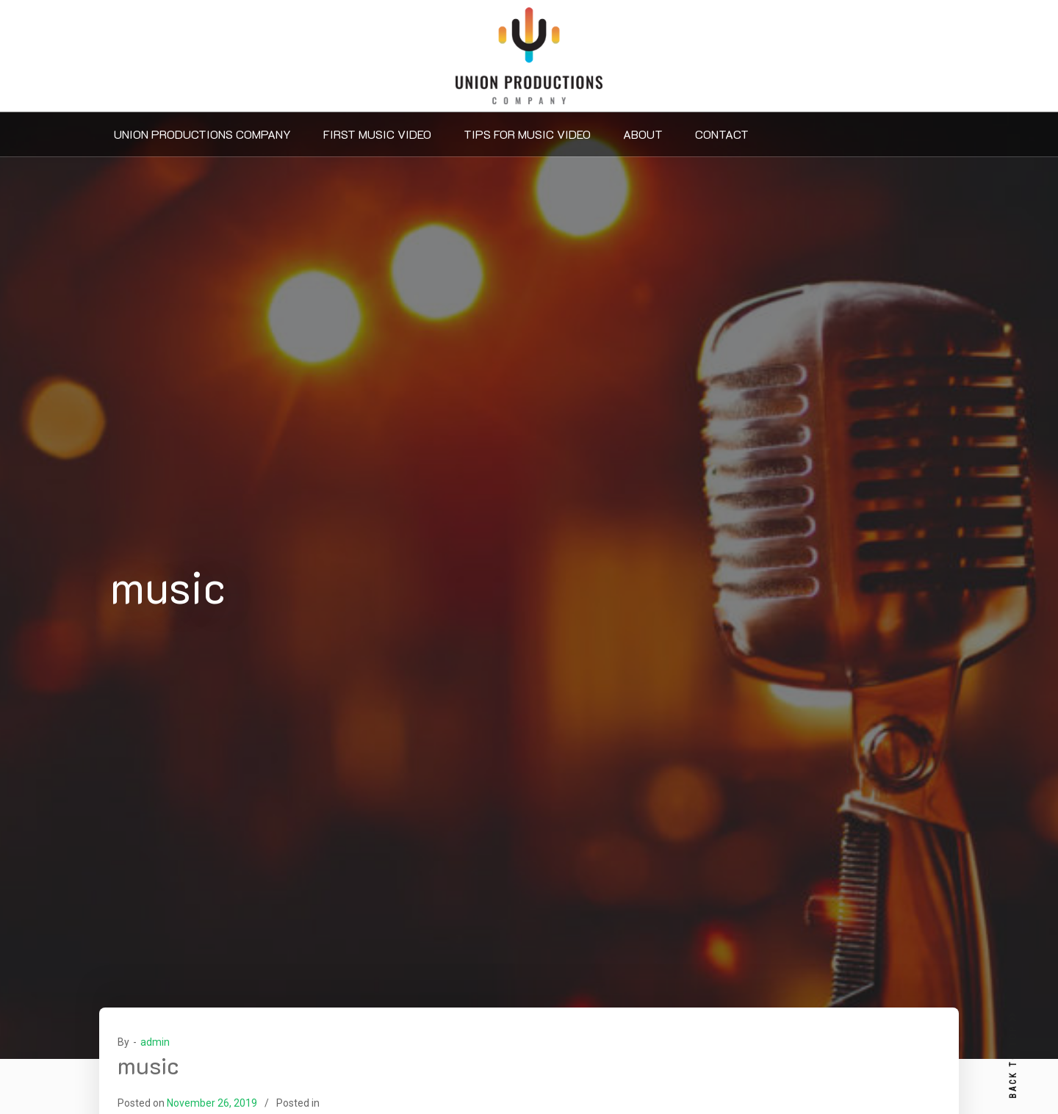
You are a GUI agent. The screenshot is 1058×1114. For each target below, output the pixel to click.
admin (155, 1042)
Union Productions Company (202, 134)
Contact (722, 134)
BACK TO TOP (1013, 1055)
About (643, 134)
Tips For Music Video (527, 134)
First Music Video (377, 134)
